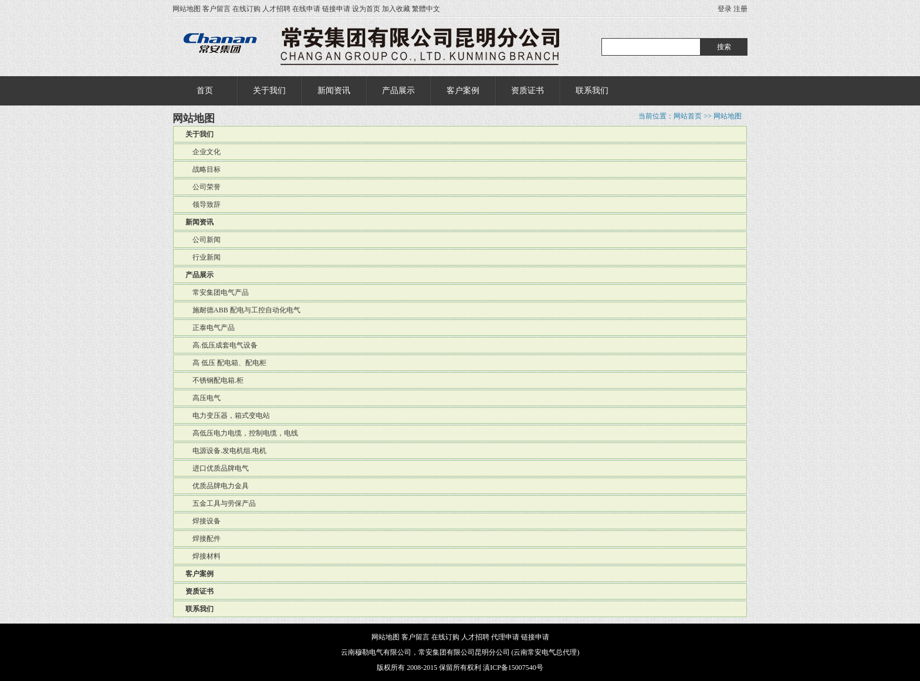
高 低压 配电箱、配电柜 (225, 363)
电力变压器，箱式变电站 (227, 415)
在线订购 (246, 9)
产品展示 (398, 90)
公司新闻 (203, 240)
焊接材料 (203, 556)
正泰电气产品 (210, 328)
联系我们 (592, 90)
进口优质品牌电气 (217, 468)
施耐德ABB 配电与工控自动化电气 (242, 310)
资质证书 (527, 90)
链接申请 (336, 9)
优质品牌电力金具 (217, 486)
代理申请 (505, 637)
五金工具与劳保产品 (220, 503)
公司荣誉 (203, 187)
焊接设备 (203, 521)
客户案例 (463, 90)
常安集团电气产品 (217, 292)
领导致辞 (203, 204)
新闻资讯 (333, 90)
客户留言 (216, 9)
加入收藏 (396, 9)
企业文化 (203, 152)
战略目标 (203, 169)
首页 (205, 90)
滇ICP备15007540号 (513, 667)
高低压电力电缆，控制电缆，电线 (241, 433)
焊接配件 (203, 538)
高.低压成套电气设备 (221, 345)
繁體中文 (426, 9)
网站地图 (186, 9)
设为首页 (366, 9)
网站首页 (688, 116)
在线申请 (306, 9)
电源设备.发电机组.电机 (225, 451)
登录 (725, 9)
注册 (740, 9)
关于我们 (269, 90)
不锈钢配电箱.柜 (214, 380)
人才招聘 (276, 9)
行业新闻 (203, 257)
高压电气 (203, 398)
